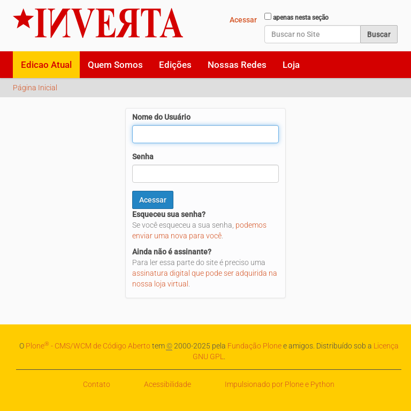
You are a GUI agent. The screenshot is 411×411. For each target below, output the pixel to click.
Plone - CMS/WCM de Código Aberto (88, 346)
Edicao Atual (46, 64)
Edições (175, 64)
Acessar (243, 19)
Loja (291, 64)
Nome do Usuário (161, 117)
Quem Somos (115, 64)
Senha (143, 156)
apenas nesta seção (301, 17)
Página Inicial (35, 87)
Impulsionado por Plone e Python (279, 384)
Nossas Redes (237, 64)
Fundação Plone (254, 346)
